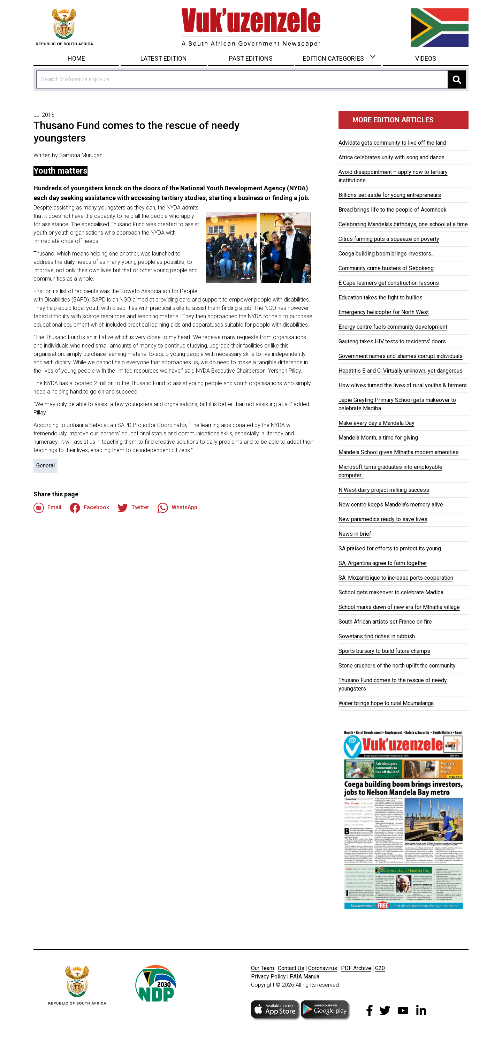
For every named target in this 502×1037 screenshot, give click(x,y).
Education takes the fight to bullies (381, 297)
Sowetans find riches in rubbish (377, 636)
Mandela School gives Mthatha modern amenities (399, 452)
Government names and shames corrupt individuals (401, 356)
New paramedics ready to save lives (383, 519)
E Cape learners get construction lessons (389, 283)
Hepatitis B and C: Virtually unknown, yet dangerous (401, 370)
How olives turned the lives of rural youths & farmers (403, 385)
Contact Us (291, 968)
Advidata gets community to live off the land (392, 142)
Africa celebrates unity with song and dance (391, 157)
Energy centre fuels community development (393, 326)
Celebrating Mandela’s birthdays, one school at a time (403, 224)
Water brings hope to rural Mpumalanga (386, 703)
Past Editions (251, 58)
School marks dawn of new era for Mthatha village (399, 607)
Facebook (89, 508)
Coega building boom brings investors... (386, 253)
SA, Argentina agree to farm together (383, 563)
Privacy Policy (268, 976)
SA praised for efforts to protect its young (390, 548)
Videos (425, 58)
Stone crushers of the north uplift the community (397, 665)
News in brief (355, 534)
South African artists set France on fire (385, 621)
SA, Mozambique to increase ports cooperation (396, 577)
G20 (380, 968)
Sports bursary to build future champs (384, 651)
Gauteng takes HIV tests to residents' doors (392, 341)
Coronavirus (322, 968)
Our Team (262, 968)
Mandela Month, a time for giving (378, 437)
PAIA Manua (304, 976)
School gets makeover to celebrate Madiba (391, 592)
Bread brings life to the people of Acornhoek (393, 209)
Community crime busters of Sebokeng (386, 268)
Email (47, 508)
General (45, 465)
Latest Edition (163, 58)
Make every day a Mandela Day (376, 423)
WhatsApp (177, 508)
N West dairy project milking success (384, 490)
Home (76, 58)
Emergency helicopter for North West (384, 312)
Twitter (133, 508)
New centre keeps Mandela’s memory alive (391, 504)
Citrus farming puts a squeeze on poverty (389, 239)
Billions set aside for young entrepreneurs (390, 195)
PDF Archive (356, 968)
